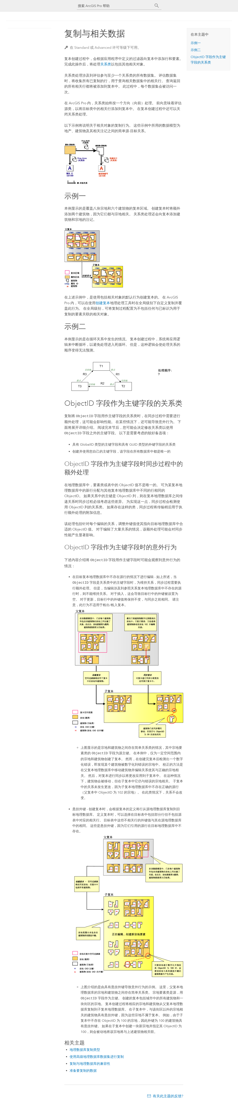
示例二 (196, 50)
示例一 (196, 43)
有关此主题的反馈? (168, 1095)
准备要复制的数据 (83, 1069)
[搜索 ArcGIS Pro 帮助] (115, 5)
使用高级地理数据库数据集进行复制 (97, 1055)
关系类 (105, 64)
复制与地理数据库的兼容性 (90, 1062)
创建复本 (103, 303)
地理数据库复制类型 (85, 1048)
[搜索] (157, 6)
